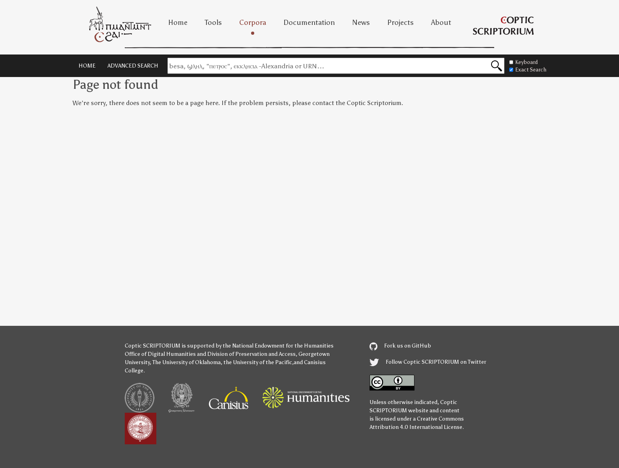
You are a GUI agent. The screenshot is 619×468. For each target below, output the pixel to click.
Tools (213, 22)
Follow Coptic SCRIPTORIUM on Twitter (428, 362)
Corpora (252, 22)
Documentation (309, 22)
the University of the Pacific (257, 362)
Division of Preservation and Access (251, 354)
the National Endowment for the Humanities (278, 345)
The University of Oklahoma (186, 362)
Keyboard (523, 62)
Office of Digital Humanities (160, 354)
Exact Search (527, 69)
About (441, 22)
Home (178, 22)
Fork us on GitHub (400, 345)
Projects (400, 22)
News (361, 22)
